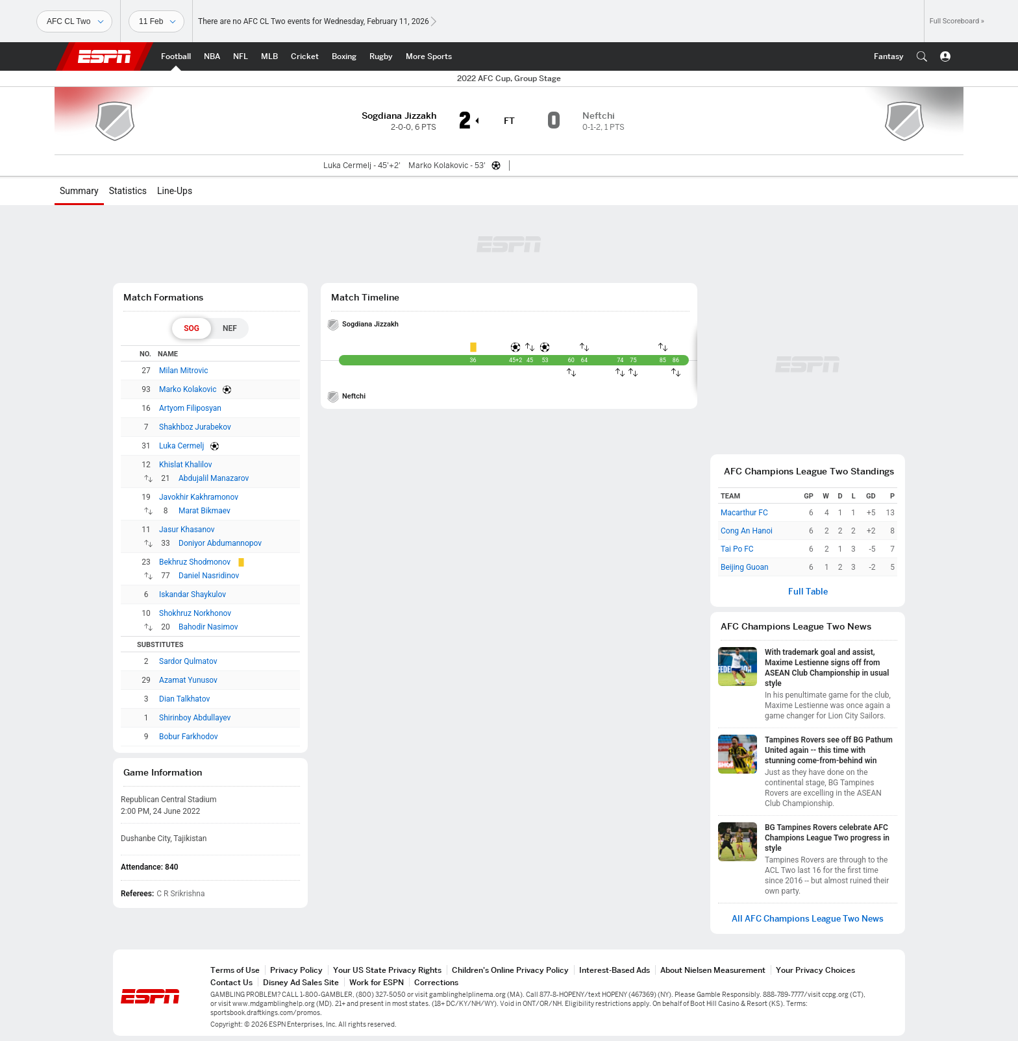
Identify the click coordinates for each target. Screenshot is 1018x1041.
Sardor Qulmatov (188, 661)
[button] (922, 56)
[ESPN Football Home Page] (176, 56)
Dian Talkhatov (184, 699)
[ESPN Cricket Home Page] (305, 56)
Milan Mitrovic (183, 370)
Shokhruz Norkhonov (195, 613)
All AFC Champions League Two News (808, 919)
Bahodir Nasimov (208, 626)
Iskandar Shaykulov (192, 594)
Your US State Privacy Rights (387, 970)
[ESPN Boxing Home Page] (344, 56)
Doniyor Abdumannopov (220, 543)
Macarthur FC (744, 512)
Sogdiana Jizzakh (370, 324)
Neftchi (354, 396)
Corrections (436, 982)
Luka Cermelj (181, 445)
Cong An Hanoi (747, 530)
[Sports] (74, 21)
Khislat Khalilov (185, 464)
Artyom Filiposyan (190, 408)
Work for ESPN (376, 982)
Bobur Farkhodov (188, 736)
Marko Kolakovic (187, 389)
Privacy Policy (296, 970)
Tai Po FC (737, 549)
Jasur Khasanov (187, 529)
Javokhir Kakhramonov (198, 497)
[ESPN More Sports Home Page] (429, 56)
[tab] (191, 328)
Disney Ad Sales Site (301, 982)
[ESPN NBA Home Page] (212, 56)
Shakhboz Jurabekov (195, 427)
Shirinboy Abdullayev (194, 717)
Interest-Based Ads (614, 970)
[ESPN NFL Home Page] (240, 56)
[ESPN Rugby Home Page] (381, 56)
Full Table (808, 591)
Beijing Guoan (745, 567)
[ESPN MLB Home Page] (269, 56)
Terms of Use (235, 970)
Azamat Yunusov (188, 680)
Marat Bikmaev (204, 510)
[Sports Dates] (156, 21)
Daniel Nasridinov (209, 575)
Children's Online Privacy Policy (510, 970)
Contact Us (231, 982)
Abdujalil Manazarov (214, 478)
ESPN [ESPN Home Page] (104, 56)
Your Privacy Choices (815, 970)
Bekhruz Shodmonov (194, 562)
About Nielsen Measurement (712, 970)
